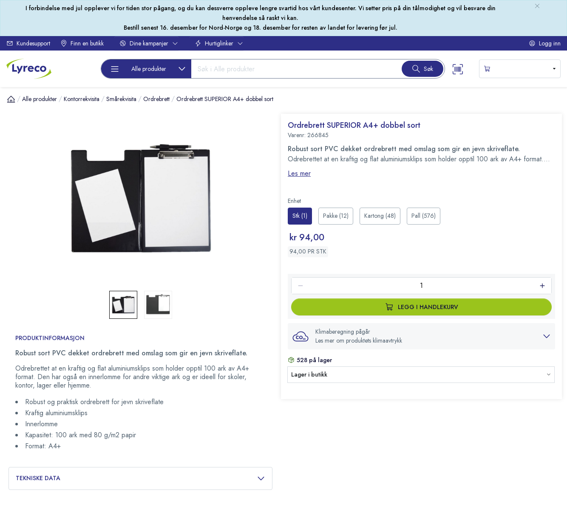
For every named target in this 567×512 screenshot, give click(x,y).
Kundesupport (28, 43)
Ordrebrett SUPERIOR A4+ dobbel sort (224, 99)
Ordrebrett (156, 99)
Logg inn (545, 43)
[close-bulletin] (537, 5)
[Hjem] (11, 99)
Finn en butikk (82, 43)
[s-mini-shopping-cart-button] (520, 68)
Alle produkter (39, 99)
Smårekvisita (121, 99)
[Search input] (292, 69)
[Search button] (422, 69)
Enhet (294, 201)
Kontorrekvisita (81, 99)
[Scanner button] (457, 68)
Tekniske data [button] (140, 478)
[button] (421, 336)
